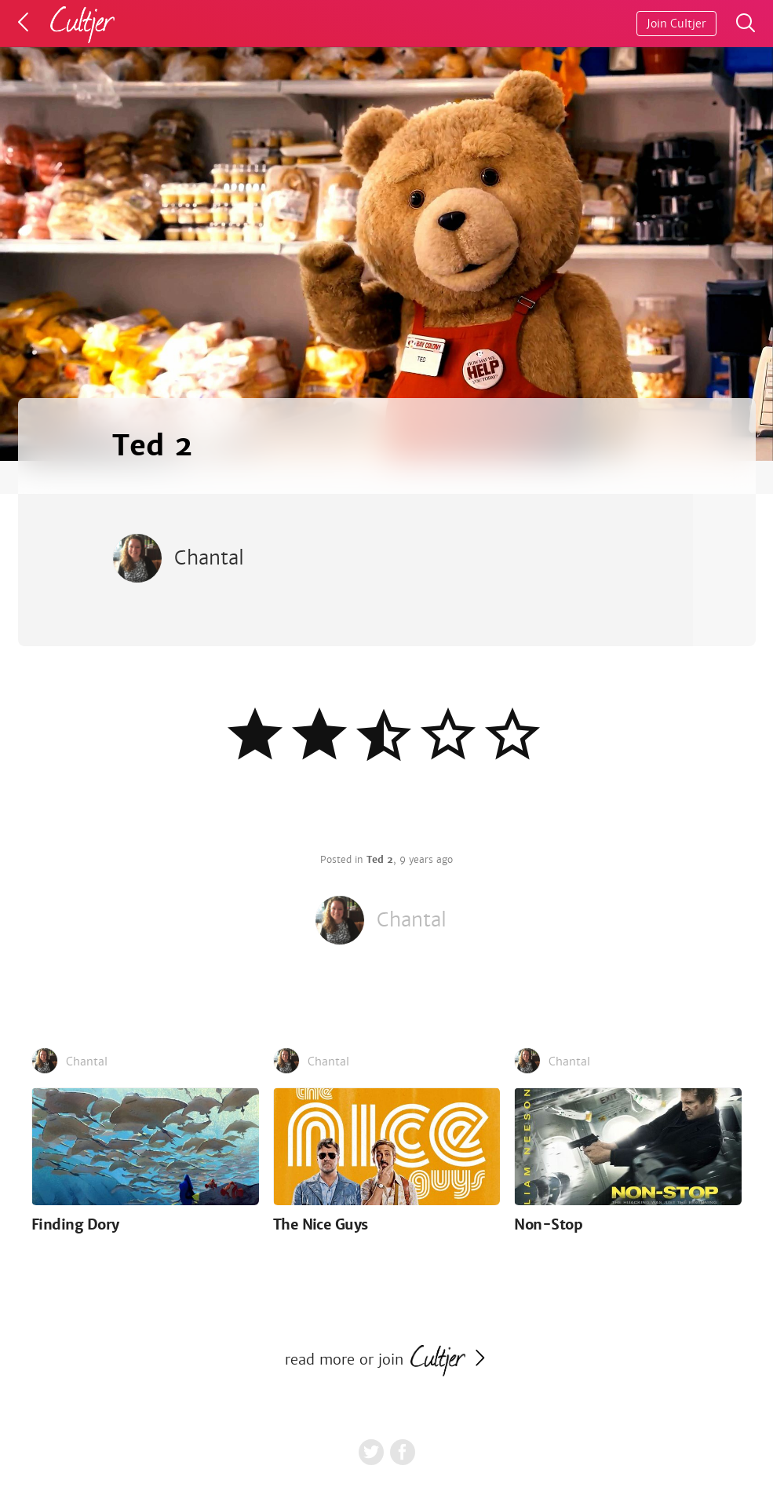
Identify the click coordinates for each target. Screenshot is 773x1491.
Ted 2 (379, 859)
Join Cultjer (676, 23)
